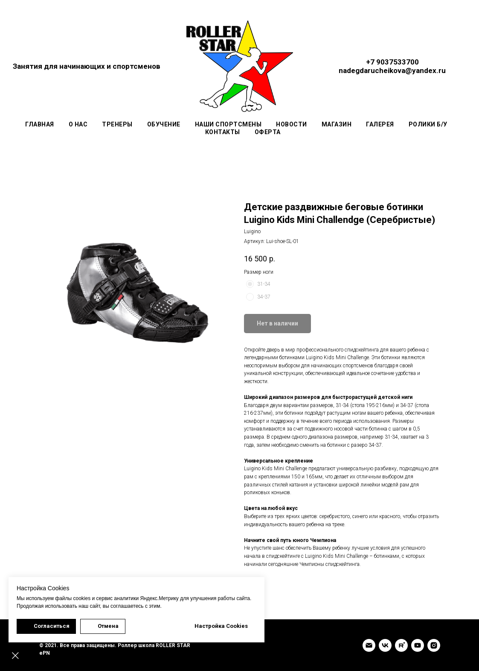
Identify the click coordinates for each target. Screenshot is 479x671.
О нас (78, 124)
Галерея (380, 124)
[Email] (369, 645)
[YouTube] (417, 645)
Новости (291, 124)
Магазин (337, 124)
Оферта (268, 132)
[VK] (385, 645)
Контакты (222, 132)
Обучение (163, 124)
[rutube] (401, 645)
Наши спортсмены (228, 124)
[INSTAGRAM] (433, 645)
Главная (39, 124)
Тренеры (117, 124)
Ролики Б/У (428, 124)
